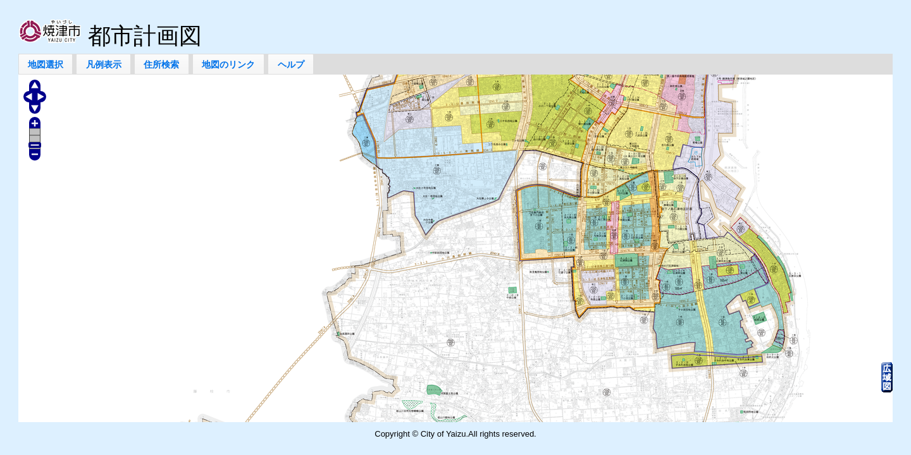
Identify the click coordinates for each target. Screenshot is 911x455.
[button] (45, 64)
